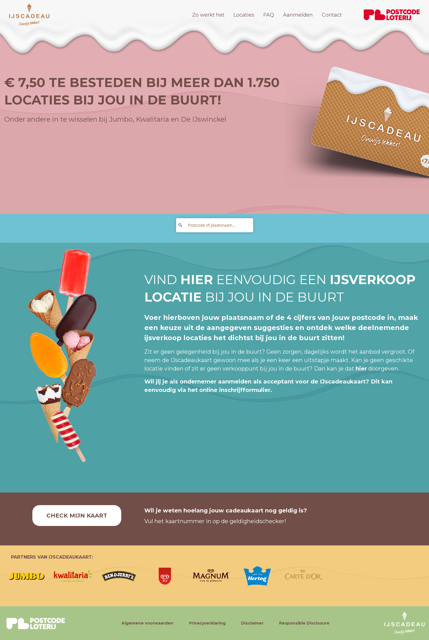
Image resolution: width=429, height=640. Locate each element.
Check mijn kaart (76, 515)
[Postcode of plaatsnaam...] (217, 225)
